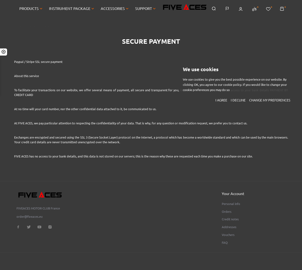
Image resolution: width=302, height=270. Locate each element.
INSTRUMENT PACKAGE (72, 9)
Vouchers (228, 234)
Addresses (229, 227)
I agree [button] (221, 100)
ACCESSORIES (115, 9)
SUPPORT (146, 9)
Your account (233, 194)
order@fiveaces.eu (29, 216)
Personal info (231, 203)
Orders (226, 211)
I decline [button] (238, 100)
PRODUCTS (31, 9)
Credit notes (230, 219)
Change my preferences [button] (269, 100)
